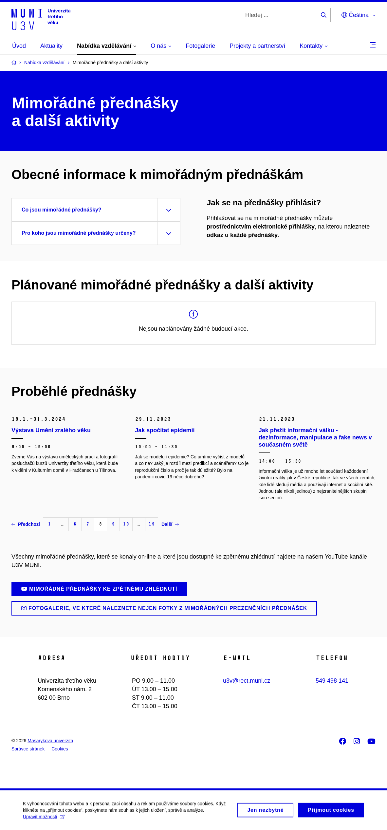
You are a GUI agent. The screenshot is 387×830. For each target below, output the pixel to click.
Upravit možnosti (43, 820)
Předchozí (25, 524)
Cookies (59, 748)
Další (170, 524)
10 (126, 524)
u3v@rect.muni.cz (246, 680)
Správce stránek (28, 748)
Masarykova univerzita (50, 740)
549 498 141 (332, 680)
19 (151, 524)
